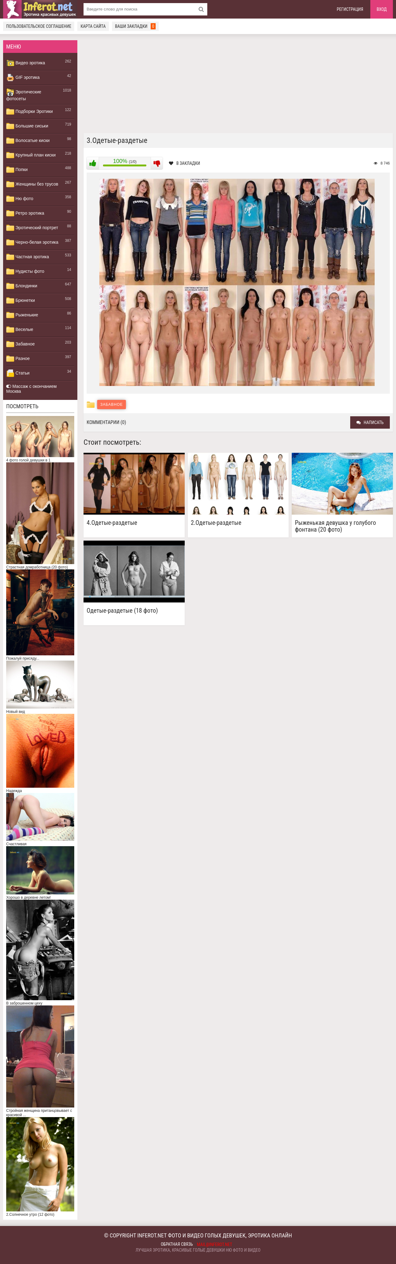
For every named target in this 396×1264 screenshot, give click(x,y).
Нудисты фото (25, 272)
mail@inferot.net (214, 1244)
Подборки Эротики (29, 112)
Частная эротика (27, 257)
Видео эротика (25, 63)
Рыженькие (22, 315)
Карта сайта (92, 26)
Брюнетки (20, 301)
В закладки (184, 163)
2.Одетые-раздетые (216, 522)
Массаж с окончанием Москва (31, 389)
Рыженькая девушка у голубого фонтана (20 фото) (335, 526)
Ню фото (19, 199)
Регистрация (350, 9)
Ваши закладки (135, 26)
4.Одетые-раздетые (112, 522)
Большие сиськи (27, 126)
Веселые (19, 330)
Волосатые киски (28, 141)
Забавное (20, 344)
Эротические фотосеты (23, 94)
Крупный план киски (31, 155)
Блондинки (21, 286)
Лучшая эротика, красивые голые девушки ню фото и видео (198, 1250)
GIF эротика (23, 78)
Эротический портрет (32, 228)
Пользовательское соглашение (38, 26)
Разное (18, 359)
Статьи (17, 373)
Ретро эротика (25, 213)
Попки (17, 170)
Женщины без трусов (32, 184)
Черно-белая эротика (32, 242)
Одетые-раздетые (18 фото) (122, 610)
